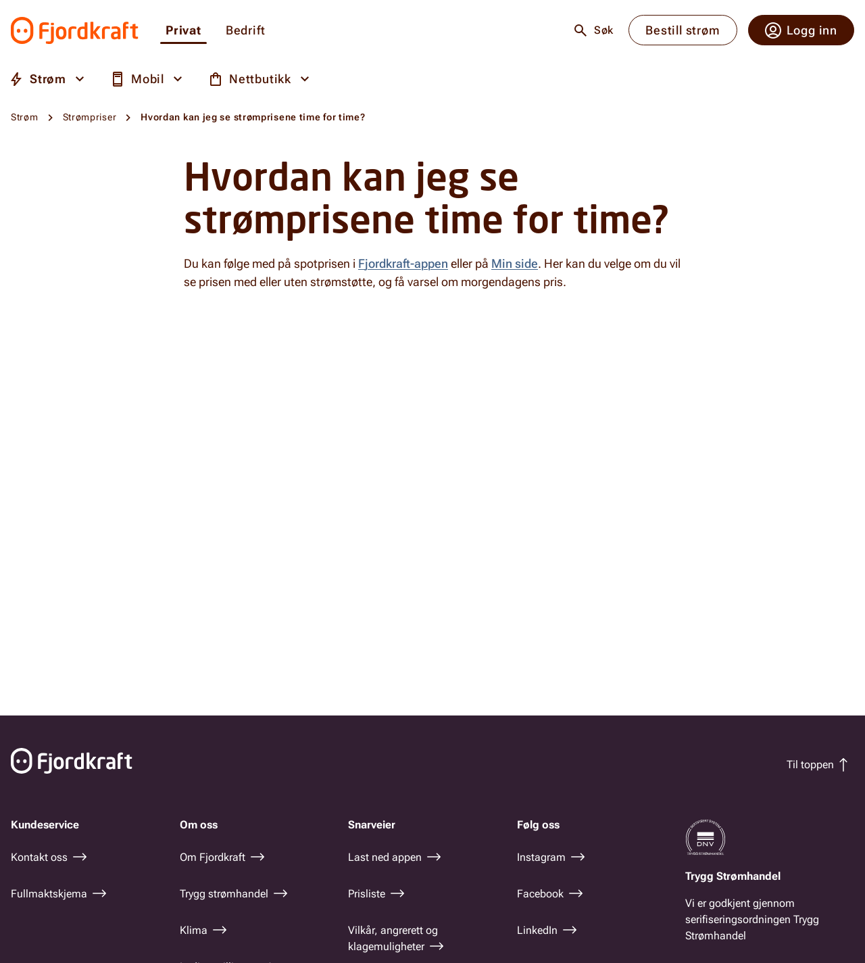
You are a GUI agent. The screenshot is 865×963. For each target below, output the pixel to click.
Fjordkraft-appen (403, 263)
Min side (514, 263)
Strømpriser (90, 117)
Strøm (25, 117)
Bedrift (246, 30)
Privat (183, 30)
